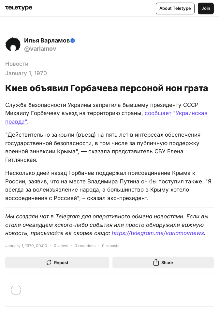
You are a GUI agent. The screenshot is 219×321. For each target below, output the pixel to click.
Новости (16, 63)
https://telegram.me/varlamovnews (158, 233)
